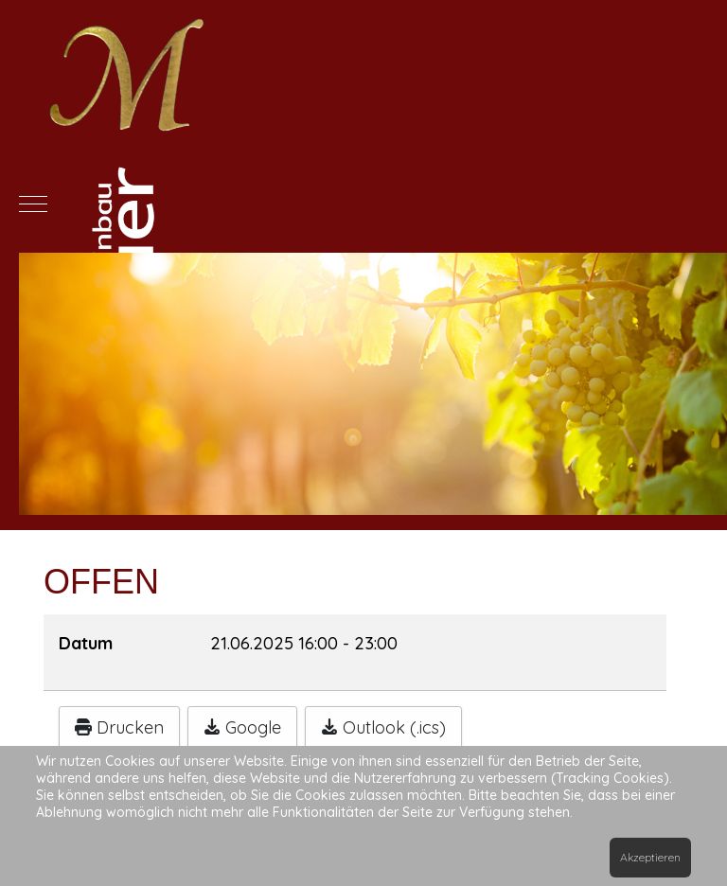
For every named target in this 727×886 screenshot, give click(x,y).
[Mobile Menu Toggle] (33, 203)
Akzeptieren (650, 857)
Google (242, 727)
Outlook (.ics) (383, 727)
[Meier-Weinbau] (363, 203)
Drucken (119, 727)
